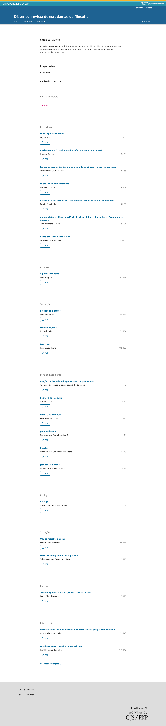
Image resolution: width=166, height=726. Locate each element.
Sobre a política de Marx (52, 133)
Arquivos (28, 21)
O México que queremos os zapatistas (59, 555)
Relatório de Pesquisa (51, 397)
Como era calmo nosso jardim (55, 236)
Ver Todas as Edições (49, 663)
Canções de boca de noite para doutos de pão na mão (67, 381)
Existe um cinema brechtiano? (55, 183)
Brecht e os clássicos (50, 310)
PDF (44, 105)
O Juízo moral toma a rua (52, 538)
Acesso (149, 7)
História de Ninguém (50, 414)
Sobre (40, 21)
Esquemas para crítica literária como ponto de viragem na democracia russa (78, 167)
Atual (16, 21)
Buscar (145, 21)
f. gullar (44, 448)
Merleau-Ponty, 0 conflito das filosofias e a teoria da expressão (71, 150)
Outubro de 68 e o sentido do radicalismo (61, 646)
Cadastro (139, 7)
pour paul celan (48, 431)
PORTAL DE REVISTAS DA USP (15, 4)
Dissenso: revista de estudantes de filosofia (51, 16)
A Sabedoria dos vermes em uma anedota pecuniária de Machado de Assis (77, 200)
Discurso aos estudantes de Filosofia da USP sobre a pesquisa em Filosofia (77, 629)
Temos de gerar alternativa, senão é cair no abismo (65, 592)
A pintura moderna (49, 273)
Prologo (44, 501)
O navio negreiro (48, 327)
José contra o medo (50, 464)
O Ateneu (45, 344)
